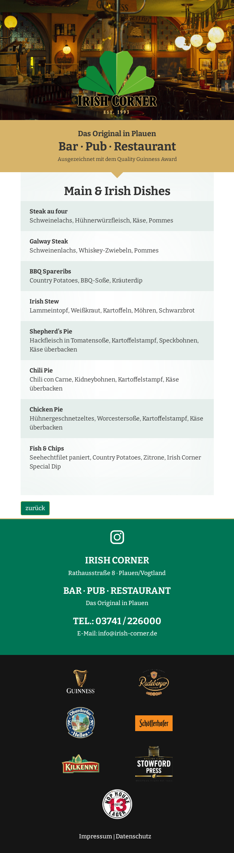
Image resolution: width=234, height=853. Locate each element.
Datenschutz (133, 836)
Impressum (95, 836)
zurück (35, 508)
